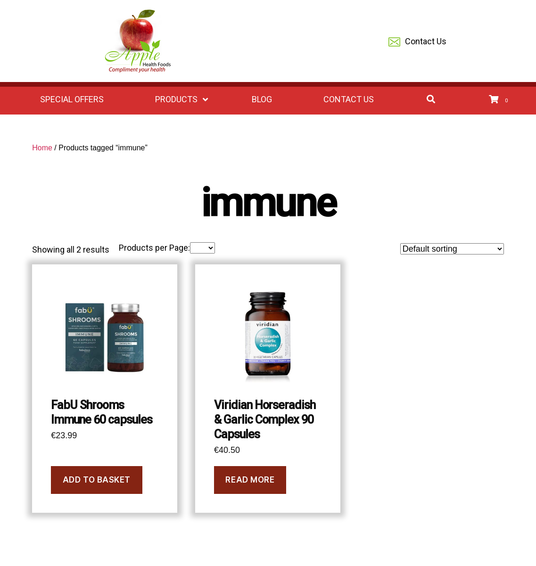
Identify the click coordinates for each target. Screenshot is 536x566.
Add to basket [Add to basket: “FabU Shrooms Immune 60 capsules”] (97, 479)
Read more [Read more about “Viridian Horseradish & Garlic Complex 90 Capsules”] (249, 479)
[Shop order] (452, 248)
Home (42, 148)
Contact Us (417, 42)
